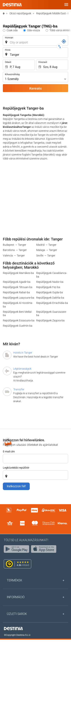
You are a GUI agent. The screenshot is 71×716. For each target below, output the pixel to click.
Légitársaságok (22, 368)
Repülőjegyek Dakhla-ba (50, 297)
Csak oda (12, 30)
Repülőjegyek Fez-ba (48, 287)
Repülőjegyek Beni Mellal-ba (17, 313)
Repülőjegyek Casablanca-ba (51, 274)
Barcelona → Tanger (15, 250)
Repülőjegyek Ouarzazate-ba (51, 313)
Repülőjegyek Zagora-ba (50, 320)
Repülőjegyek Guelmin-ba (17, 325)
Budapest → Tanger (14, 244)
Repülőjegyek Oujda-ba (49, 292)
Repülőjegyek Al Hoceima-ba (18, 304)
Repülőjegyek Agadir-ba (16, 281)
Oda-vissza (33, 30)
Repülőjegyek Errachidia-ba (52, 302)
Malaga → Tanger (46, 250)
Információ (16, 597)
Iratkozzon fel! (16, 486)
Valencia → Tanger (14, 255)
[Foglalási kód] (63, 41)
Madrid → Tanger (46, 244)
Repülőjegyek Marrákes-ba (18, 273)
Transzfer (18, 389)
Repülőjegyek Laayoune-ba (18, 297)
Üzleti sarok (17, 614)
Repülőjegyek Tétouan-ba (17, 287)
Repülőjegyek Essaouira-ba (18, 320)
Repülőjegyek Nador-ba (49, 281)
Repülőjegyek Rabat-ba (16, 292)
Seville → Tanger (45, 255)
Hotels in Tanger (22, 352)
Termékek (14, 580)
